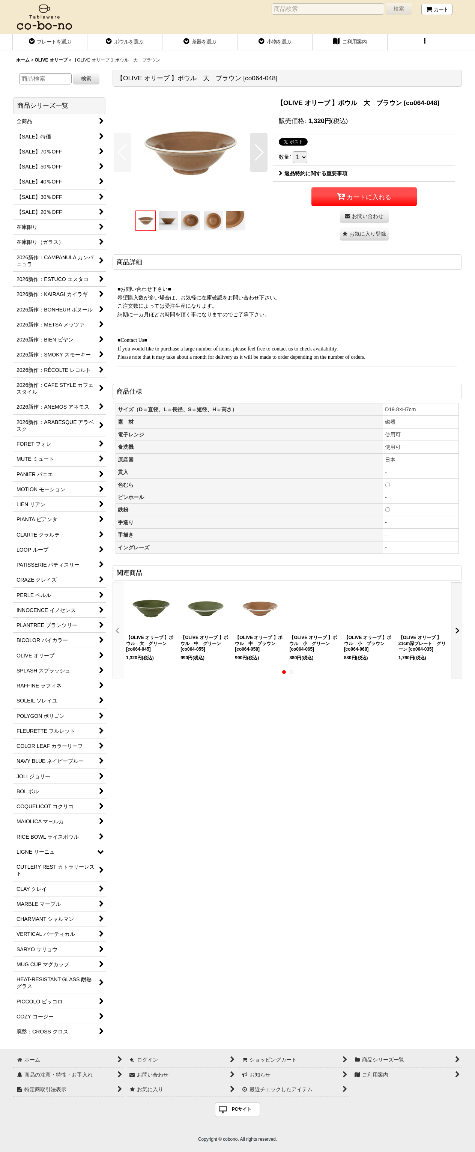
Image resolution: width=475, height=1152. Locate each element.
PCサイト (242, 1109)
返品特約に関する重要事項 (313, 173)
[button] (425, 42)
